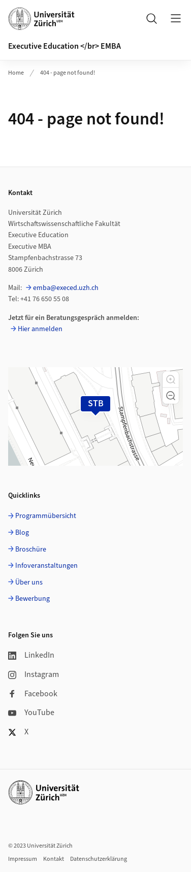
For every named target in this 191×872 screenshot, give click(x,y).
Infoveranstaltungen (46, 566)
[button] (171, 379)
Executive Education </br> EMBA (64, 46)
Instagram (33, 674)
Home (16, 73)
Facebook (32, 693)
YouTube (31, 712)
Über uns (29, 582)
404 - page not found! (67, 73)
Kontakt (53, 859)
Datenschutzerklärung (98, 859)
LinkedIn (31, 655)
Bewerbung (32, 599)
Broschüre (30, 549)
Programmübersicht (45, 516)
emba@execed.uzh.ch (66, 288)
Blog (22, 533)
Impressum (22, 859)
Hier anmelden (40, 329)
